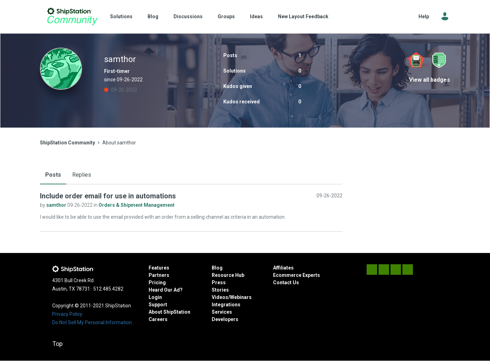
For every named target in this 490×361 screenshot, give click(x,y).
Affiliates (283, 268)
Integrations (226, 304)
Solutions (121, 16)
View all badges (429, 79)
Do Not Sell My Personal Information (92, 322)
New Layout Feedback (303, 16)
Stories (220, 290)
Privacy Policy (67, 314)
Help (423, 16)
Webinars (241, 297)
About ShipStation (169, 312)
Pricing (157, 282)
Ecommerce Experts (296, 275)
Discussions (188, 16)
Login (155, 297)
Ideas (256, 16)
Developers (225, 319)
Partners (159, 275)
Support (158, 304)
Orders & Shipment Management (136, 205)
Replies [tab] (81, 174)
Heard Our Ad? (166, 290)
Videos (220, 297)
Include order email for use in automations (108, 196)
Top (57, 343)
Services (222, 312)
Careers (158, 319)
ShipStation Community (72, 16)
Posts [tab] (53, 174)
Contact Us (286, 282)
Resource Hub (228, 275)
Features (159, 268)
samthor (56, 205)
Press (219, 282)
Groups (226, 16)
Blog (153, 16)
